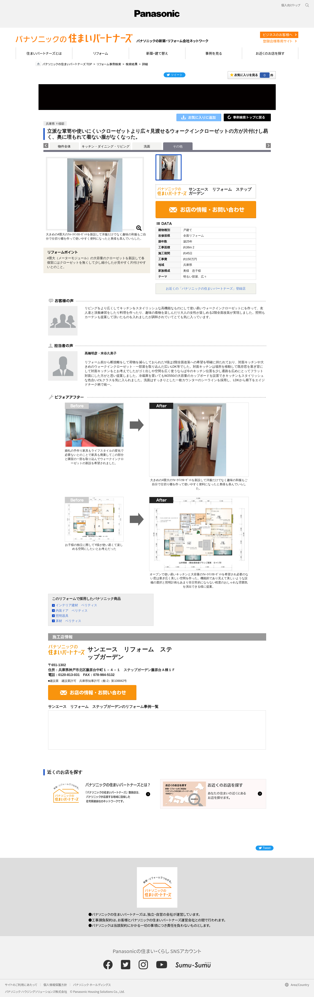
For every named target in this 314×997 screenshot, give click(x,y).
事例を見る (213, 53)
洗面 (147, 146)
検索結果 (131, 64)
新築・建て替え (157, 53)
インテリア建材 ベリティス (76, 605)
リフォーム (100, 53)
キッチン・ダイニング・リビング (106, 146)
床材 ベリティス (68, 621)
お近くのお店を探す (270, 53)
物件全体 (64, 146)
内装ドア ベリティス (72, 610)
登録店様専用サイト (277, 41)
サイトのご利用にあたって (21, 985)
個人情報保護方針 (55, 985)
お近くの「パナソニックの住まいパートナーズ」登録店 (206, 288)
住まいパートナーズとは (44, 53)
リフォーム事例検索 (109, 64)
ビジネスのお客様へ (278, 34)
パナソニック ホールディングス (92, 985)
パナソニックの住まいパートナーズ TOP (67, 64)
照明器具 (62, 616)
